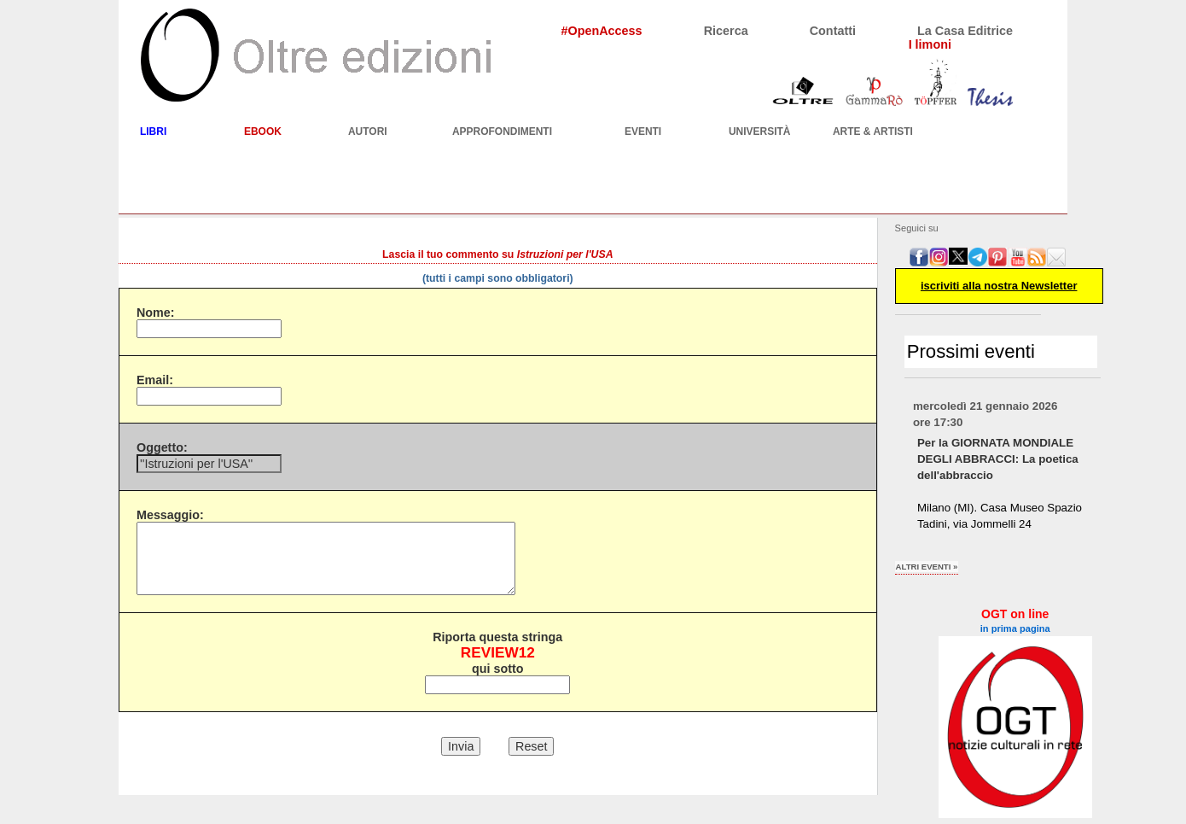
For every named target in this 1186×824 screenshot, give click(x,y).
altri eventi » (927, 566)
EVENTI (643, 131)
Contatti (833, 31)
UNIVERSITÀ (760, 131)
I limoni (930, 44)
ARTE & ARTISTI (873, 131)
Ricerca (726, 31)
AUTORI (367, 131)
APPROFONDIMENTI (502, 131)
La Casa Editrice (965, 31)
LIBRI (153, 131)
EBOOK (263, 131)
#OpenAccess (601, 31)
